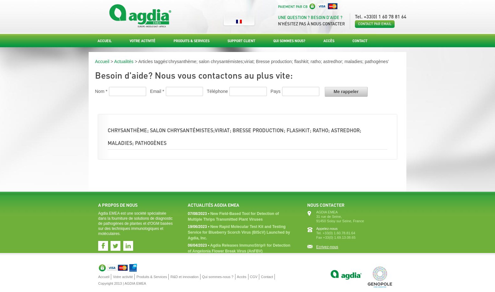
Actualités (123, 61)
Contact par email (374, 24)
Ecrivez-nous (327, 247)
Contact (359, 41)
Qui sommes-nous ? (217, 277)
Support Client (241, 41)
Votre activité (142, 41)
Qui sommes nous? (289, 41)
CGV (254, 277)
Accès (328, 41)
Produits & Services (191, 41)
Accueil (105, 41)
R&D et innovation (184, 277)
